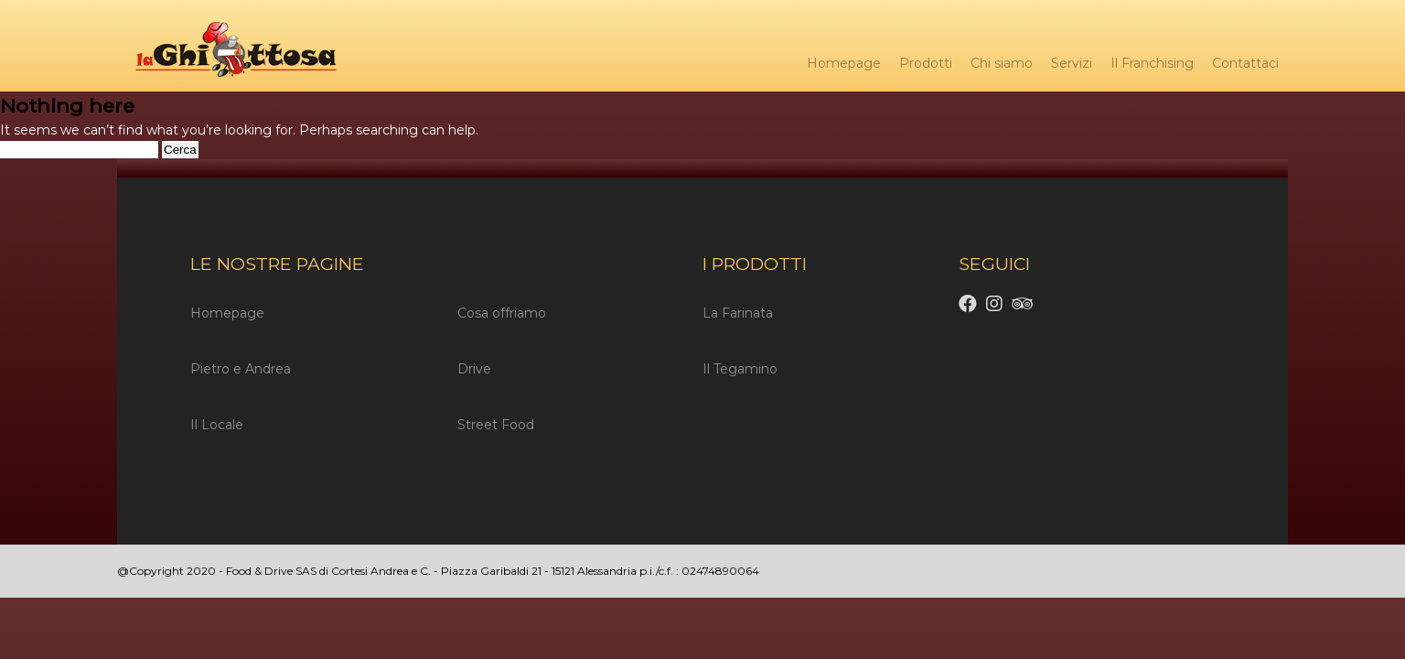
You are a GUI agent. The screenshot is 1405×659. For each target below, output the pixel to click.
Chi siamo (1002, 63)
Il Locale (216, 424)
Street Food (495, 424)
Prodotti (925, 63)
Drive (474, 369)
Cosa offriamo (501, 313)
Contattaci (1245, 63)
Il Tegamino (740, 369)
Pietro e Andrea (240, 369)
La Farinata (737, 313)
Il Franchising (1152, 63)
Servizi (1071, 63)
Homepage (844, 63)
